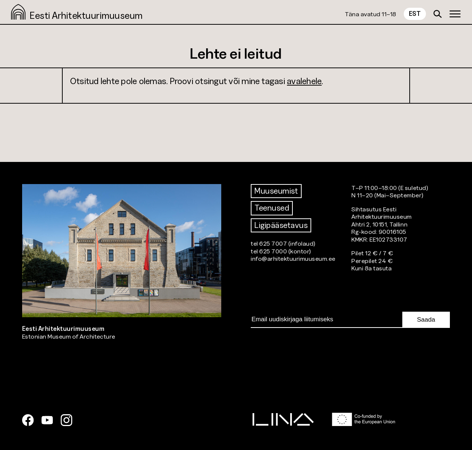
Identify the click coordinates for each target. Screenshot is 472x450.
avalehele (304, 81)
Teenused (271, 208)
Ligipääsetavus (281, 225)
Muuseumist (276, 191)
